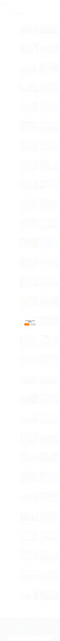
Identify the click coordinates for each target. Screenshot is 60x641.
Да (26, 324)
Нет (33, 324)
